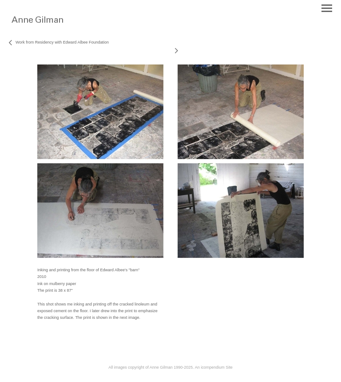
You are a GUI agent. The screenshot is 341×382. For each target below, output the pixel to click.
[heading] (54, 25)
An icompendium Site (214, 367)
